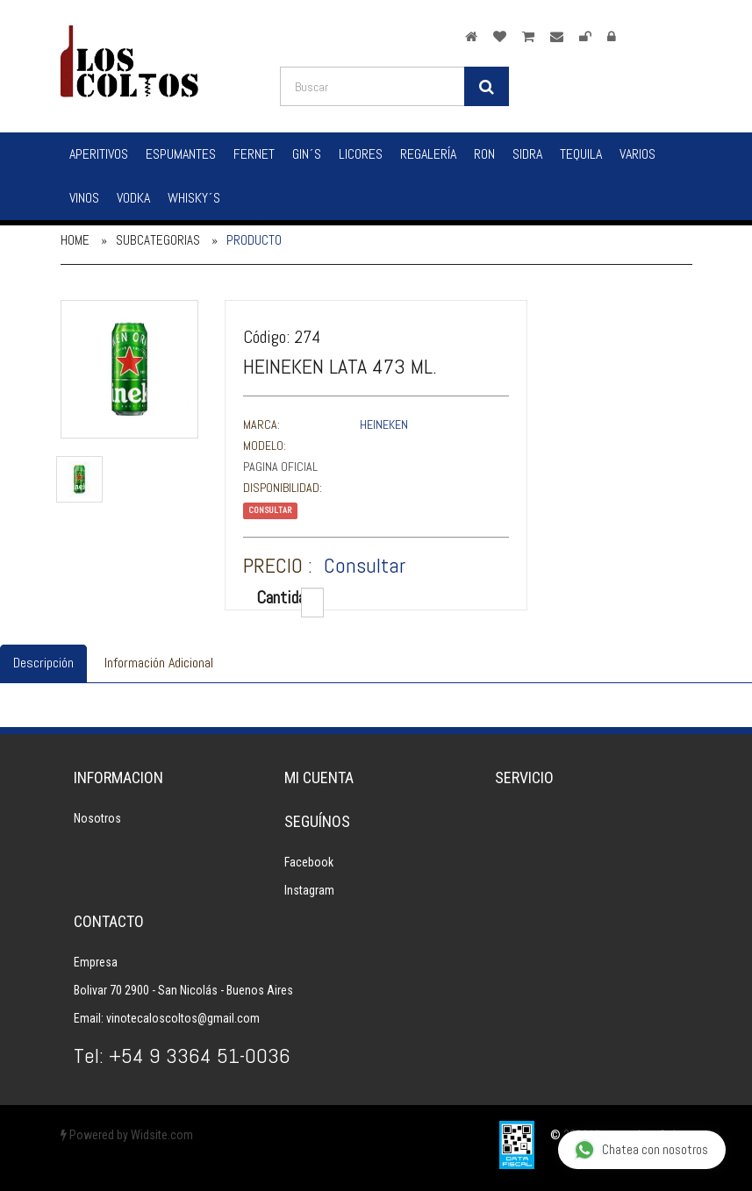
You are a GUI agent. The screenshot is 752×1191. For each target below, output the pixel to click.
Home (75, 240)
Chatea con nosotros (641, 1150)
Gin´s (306, 154)
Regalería (428, 154)
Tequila (581, 154)
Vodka (133, 198)
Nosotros (97, 818)
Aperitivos (98, 154)
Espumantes (181, 154)
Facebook (308, 862)
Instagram (309, 890)
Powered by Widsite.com (127, 1135)
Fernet (254, 154)
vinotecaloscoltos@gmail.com (183, 1018)
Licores (361, 154)
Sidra (527, 154)
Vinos (84, 198)
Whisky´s (194, 198)
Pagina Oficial (280, 466)
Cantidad (272, 597)
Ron (484, 154)
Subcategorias (158, 240)
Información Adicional (158, 662)
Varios (637, 154)
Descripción (43, 662)
